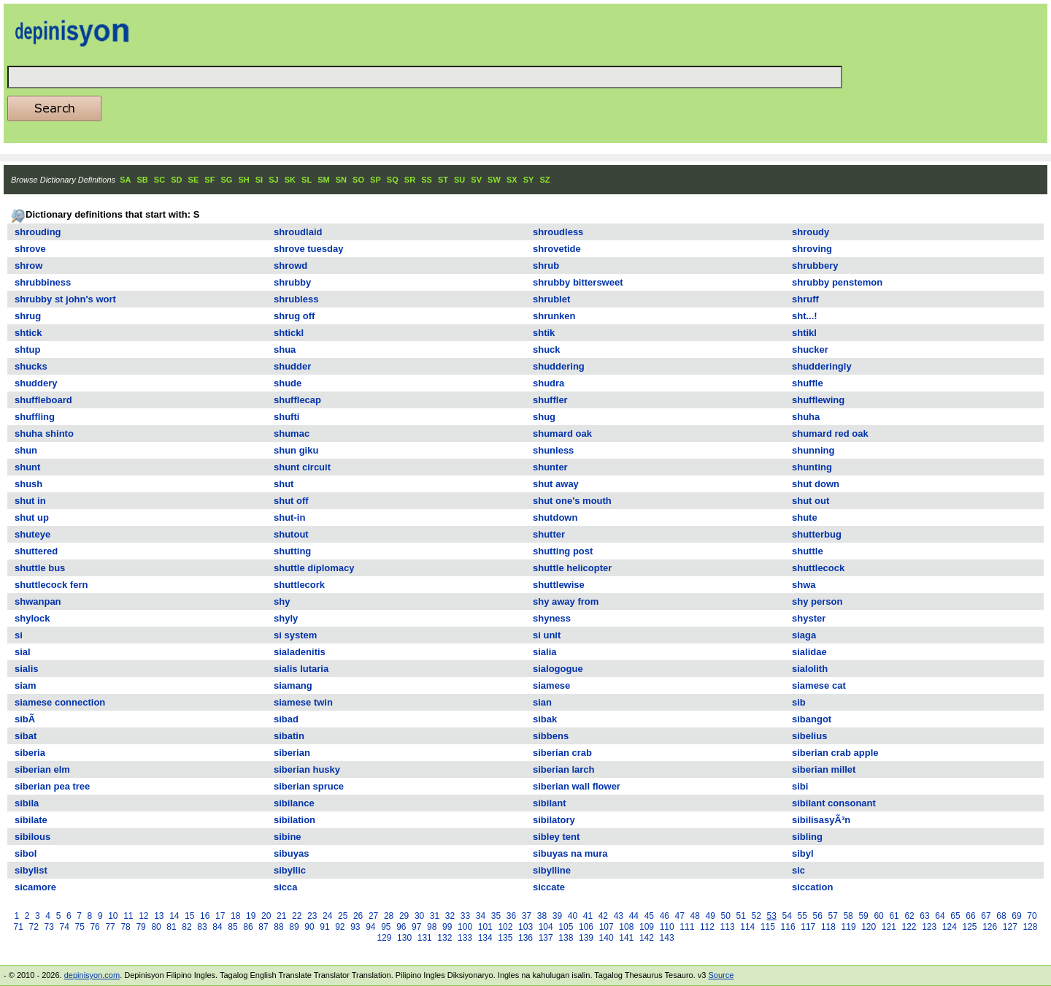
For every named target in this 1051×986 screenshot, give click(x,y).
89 (294, 927)
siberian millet (823, 769)
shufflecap (297, 399)
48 (695, 916)
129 (384, 938)
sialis (27, 668)
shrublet (551, 299)
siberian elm (42, 769)
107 (606, 927)
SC (159, 179)
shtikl (804, 332)
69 (1016, 916)
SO (358, 179)
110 (667, 927)
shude (287, 383)
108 (626, 927)
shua (285, 349)
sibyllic (290, 870)
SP (375, 179)
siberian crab (562, 752)
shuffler (550, 399)
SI (259, 179)
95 (385, 927)
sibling (807, 836)
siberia (30, 752)
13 (158, 916)
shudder (292, 366)
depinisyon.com (92, 975)
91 (324, 927)
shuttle (807, 551)
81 (171, 927)
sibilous (32, 836)
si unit (547, 635)
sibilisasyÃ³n (821, 819)
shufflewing (818, 399)
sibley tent (556, 836)
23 (312, 916)
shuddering (559, 366)
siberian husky (307, 769)
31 (434, 916)
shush (28, 483)
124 (949, 927)
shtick (28, 332)
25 (342, 916)
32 (450, 916)
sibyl (803, 853)
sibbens (551, 735)
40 (572, 916)
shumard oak (562, 433)
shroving (812, 248)
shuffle (807, 383)
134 (485, 938)
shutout (291, 534)
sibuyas (291, 853)
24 (327, 916)
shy (282, 601)
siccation (812, 887)
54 (787, 916)
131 (424, 938)
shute (804, 517)
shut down (815, 483)
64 (939, 916)
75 (79, 927)
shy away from (565, 601)
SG (226, 179)
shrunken (554, 315)
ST (443, 179)
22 (296, 916)
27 (373, 916)
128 (1030, 927)
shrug (28, 315)
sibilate (31, 819)
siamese (551, 685)
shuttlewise (559, 584)
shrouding (38, 231)
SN (341, 179)
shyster (808, 618)
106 (586, 927)
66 (970, 916)
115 (768, 927)
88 (278, 927)
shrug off (294, 315)
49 (710, 916)
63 (924, 916)
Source (721, 975)
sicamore (35, 887)
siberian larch (564, 769)
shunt (27, 467)
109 (646, 927)
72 (34, 927)
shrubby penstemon (837, 282)
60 (878, 916)
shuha (806, 416)
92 (339, 927)
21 (281, 916)
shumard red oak (830, 433)
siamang (293, 685)
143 (667, 938)
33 (465, 916)
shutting (292, 551)
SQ (393, 179)
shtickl (289, 332)
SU (459, 179)
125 (969, 927)
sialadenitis (300, 651)
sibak (545, 719)
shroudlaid (298, 231)
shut (283, 483)
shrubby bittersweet (578, 282)
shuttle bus (40, 567)
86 (248, 927)
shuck (547, 349)
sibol (25, 853)
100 (465, 927)
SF (209, 179)
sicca (286, 887)
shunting (812, 467)
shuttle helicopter (572, 567)
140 (606, 938)
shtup (27, 349)
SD (176, 179)
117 (808, 927)
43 (618, 916)
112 (707, 927)
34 (480, 916)
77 (110, 927)
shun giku (296, 450)
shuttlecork (299, 584)
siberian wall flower (576, 786)
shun (26, 450)
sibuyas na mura (570, 853)
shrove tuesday (308, 248)
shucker (810, 349)
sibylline (552, 870)
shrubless (296, 299)
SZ (544, 179)
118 (828, 927)
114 (747, 927)
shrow (28, 265)
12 (143, 916)
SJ (273, 179)
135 (505, 938)
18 (235, 916)
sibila (27, 803)
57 (832, 916)
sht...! (804, 315)
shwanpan (38, 601)
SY (528, 179)
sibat (25, 735)
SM (323, 179)
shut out (810, 500)
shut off (291, 500)
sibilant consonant (834, 803)
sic (798, 870)
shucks (31, 366)
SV (476, 179)
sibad (286, 719)
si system (295, 635)
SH (243, 179)
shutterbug (817, 534)
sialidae (809, 651)
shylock (32, 618)
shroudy (810, 231)
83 (202, 927)
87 (263, 927)
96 (401, 927)
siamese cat (819, 685)
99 (447, 927)
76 (94, 927)
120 (868, 927)
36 (511, 916)
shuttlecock (818, 567)
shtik (544, 332)
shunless (553, 450)
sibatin (289, 735)
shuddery (36, 383)
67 (985, 916)
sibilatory (554, 819)
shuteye (32, 534)
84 (217, 927)
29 (404, 916)
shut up (32, 517)
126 (989, 927)
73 (48, 927)
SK (290, 179)
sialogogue (558, 668)
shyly (286, 618)
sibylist (31, 870)
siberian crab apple (835, 752)
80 (156, 927)
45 (649, 916)
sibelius (809, 735)
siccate (549, 887)
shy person (817, 601)
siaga (804, 635)
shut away (556, 483)
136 (525, 938)
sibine (287, 836)
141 (626, 938)
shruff (805, 299)
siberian (292, 752)
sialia (545, 651)
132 (444, 938)
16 (204, 916)
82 (186, 927)
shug (544, 416)
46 (664, 916)
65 (955, 916)
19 (250, 916)
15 (189, 916)
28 (388, 916)
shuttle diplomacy (314, 567)
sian (542, 702)
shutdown (555, 517)
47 (680, 916)
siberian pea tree (52, 786)
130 (404, 938)
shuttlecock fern (51, 584)
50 (726, 916)
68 (1001, 916)
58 (847, 916)
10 (113, 916)
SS (426, 179)
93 (355, 927)
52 (756, 916)
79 (140, 927)
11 (128, 916)
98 (431, 927)
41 (588, 916)
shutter (549, 534)
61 (893, 916)
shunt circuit (302, 467)
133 (465, 938)
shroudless (558, 231)
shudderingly (822, 366)
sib (799, 702)
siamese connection (60, 702)
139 (586, 938)
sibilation (294, 819)
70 (1031, 916)
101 (485, 927)
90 (309, 927)
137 (546, 938)
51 (741, 916)
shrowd (290, 265)
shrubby (292, 282)
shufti (286, 416)
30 (419, 916)
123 (929, 927)
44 (634, 916)
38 (542, 916)
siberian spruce (309, 786)
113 (727, 927)
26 (358, 916)
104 (546, 927)
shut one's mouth (572, 500)
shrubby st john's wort (65, 299)
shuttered (36, 551)
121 (889, 927)
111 (687, 927)
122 (909, 927)
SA (125, 179)
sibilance (294, 803)
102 (505, 927)
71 (18, 927)
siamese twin (303, 702)
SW (494, 179)
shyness (552, 618)
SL (306, 179)
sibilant (549, 803)
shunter (550, 467)
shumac (291, 433)
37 (526, 916)
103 (525, 927)
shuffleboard (43, 399)
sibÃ (26, 719)
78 (125, 927)
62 (909, 916)
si (19, 635)
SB (142, 179)
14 (174, 916)
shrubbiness (43, 282)
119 (849, 927)
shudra (548, 383)
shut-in (289, 517)
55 (801, 916)
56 (817, 916)
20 (266, 916)
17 (220, 916)
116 (788, 927)
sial (23, 651)
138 (565, 938)
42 (603, 916)
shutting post (563, 551)
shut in (30, 500)
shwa (804, 584)
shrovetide (557, 248)
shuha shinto (44, 433)
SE (193, 179)
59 (863, 916)
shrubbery (815, 265)
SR (409, 179)
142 (646, 938)
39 (557, 916)
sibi (800, 786)
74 (64, 927)
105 (565, 927)
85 (232, 927)
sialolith (810, 668)
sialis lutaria (301, 668)
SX (512, 179)
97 (416, 927)
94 (370, 927)
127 (1010, 927)
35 (496, 916)
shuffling (35, 416)
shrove (30, 248)
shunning (813, 450)
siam (25, 685)
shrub (546, 265)
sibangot (811, 719)
